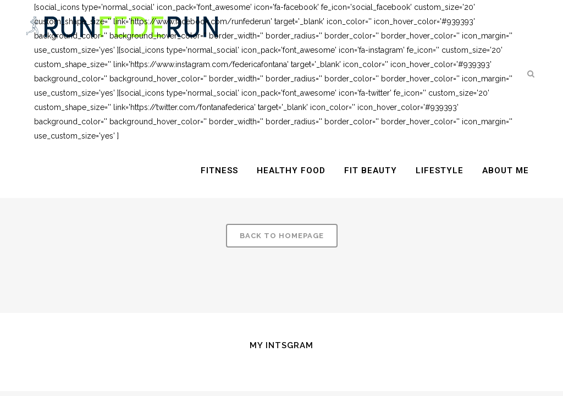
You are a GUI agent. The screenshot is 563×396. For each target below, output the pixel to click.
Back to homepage (282, 236)
